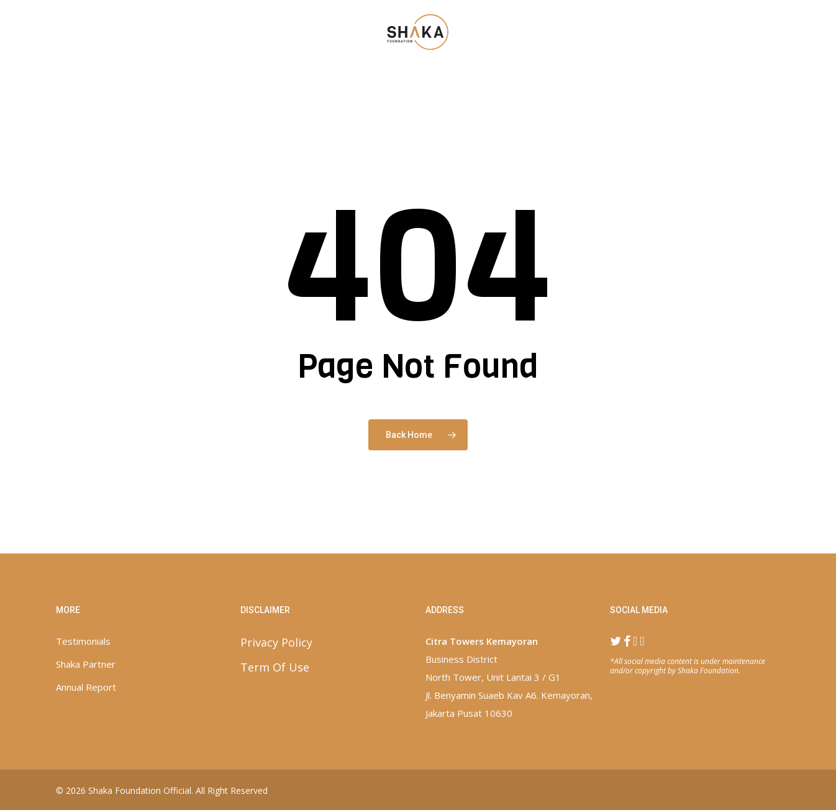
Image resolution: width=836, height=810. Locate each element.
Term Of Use (274, 667)
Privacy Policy (276, 642)
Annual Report (86, 687)
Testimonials (83, 641)
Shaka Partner (86, 664)
